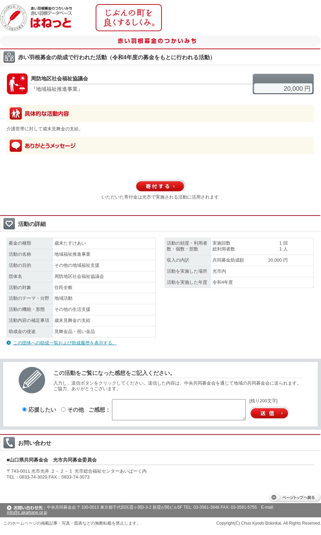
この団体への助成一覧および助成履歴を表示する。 (65, 342)
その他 (72, 409)
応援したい (39, 409)
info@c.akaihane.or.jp (27, 512)
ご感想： (99, 409)
